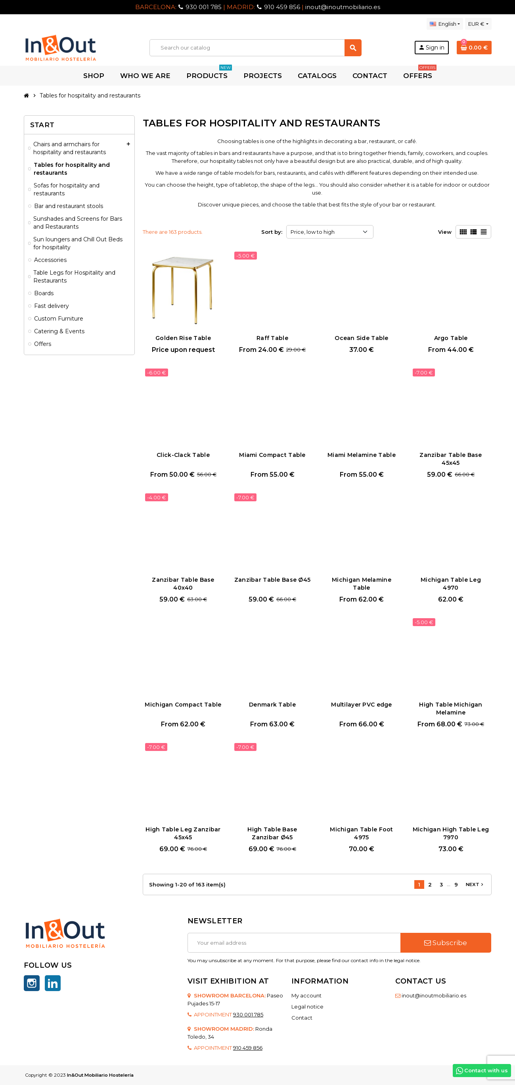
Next (475, 884)
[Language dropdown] (445, 24)
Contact (301, 1017)
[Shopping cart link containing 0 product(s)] (474, 47)
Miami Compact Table (272, 454)
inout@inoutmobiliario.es (342, 7)
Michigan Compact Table (183, 704)
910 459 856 (282, 7)
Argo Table (451, 338)
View (445, 232)
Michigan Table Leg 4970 (451, 583)
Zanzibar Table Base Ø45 (272, 579)
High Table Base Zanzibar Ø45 (272, 833)
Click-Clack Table (183, 454)
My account (306, 995)
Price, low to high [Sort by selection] (313, 232)
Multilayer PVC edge (361, 704)
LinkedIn (53, 983)
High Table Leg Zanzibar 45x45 (183, 833)
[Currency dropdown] (478, 24)
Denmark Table (272, 704)
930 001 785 (204, 7)
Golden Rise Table (183, 338)
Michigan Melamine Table (361, 583)
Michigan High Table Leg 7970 (451, 833)
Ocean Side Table (361, 338)
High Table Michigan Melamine (450, 708)
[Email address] (294, 943)
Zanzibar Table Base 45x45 (450, 458)
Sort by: (271, 232)
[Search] (255, 47)
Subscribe (445, 943)
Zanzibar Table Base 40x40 (183, 583)
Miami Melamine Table (361, 454)
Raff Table (272, 338)
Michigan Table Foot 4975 (361, 833)
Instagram (32, 983)
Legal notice (307, 1006)
